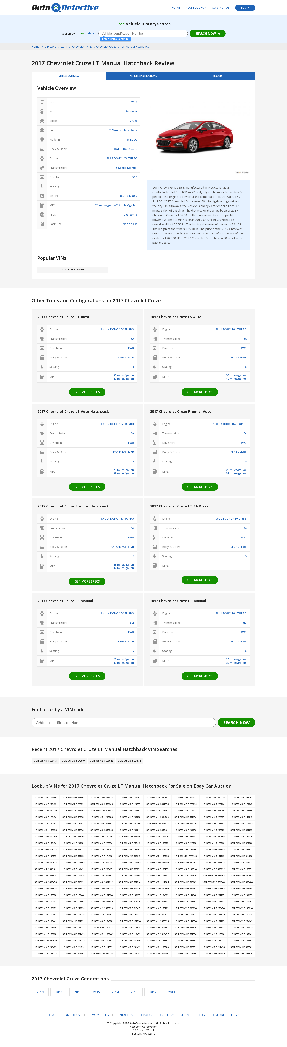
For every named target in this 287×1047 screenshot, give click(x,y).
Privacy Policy (98, 1017)
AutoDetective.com (65, 7)
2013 (134, 994)
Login (245, 7)
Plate (92, 33)
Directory (166, 1017)
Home (176, 7)
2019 (40, 994)
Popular (145, 1017)
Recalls (218, 77)
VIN (82, 33)
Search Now (205, 33)
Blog (201, 1017)
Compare (218, 1017)
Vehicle (143, 77)
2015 (96, 994)
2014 (115, 994)
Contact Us (220, 7)
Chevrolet (130, 113)
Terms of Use (71, 1017)
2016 (77, 994)
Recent (185, 1017)
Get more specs (87, 394)
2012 (152, 994)
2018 (58, 994)
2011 (171, 994)
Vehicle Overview (69, 77)
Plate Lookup (196, 7)
